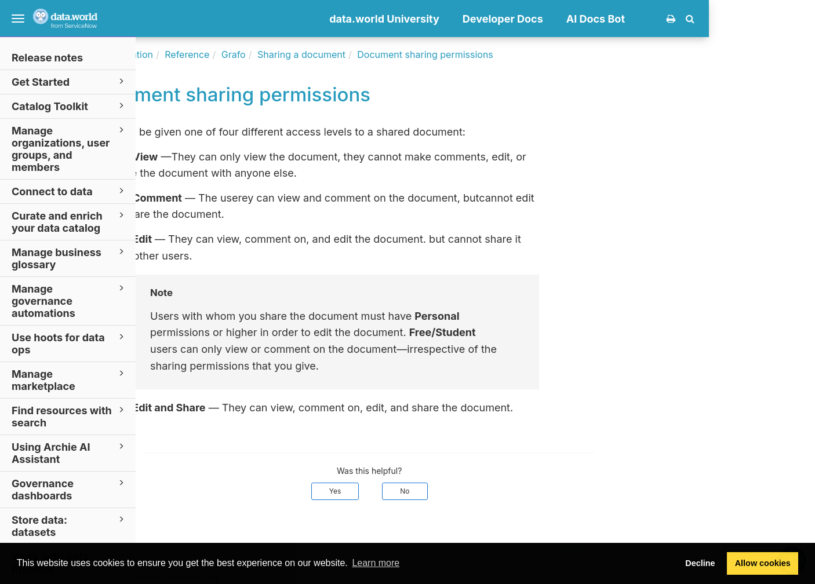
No (510, 491)
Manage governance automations (70, 300)
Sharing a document (407, 54)
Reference (293, 54)
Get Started (70, 81)
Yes (441, 491)
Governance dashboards (70, 489)
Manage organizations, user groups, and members (70, 148)
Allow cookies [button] (763, 563)
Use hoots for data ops (70, 343)
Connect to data (70, 191)
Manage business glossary (70, 258)
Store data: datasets (70, 525)
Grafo (340, 54)
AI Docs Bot (701, 19)
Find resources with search (70, 416)
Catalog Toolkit (70, 105)
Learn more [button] (375, 563)
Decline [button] (700, 563)
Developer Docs (609, 19)
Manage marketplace (70, 379)
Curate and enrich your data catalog (70, 221)
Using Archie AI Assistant (70, 452)
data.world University (490, 19)
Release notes (47, 58)
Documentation (225, 54)
